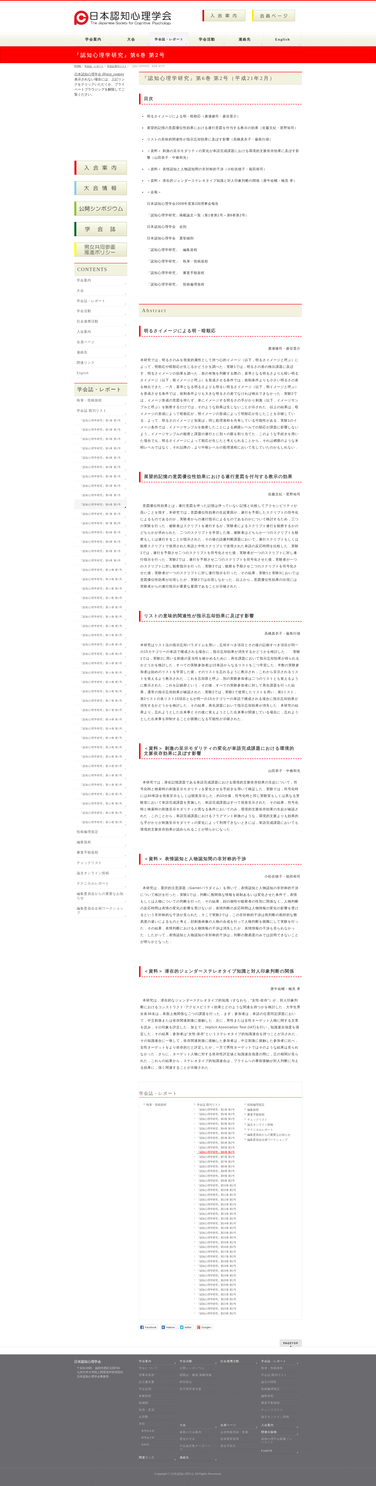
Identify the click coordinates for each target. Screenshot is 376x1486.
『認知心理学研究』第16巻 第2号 (216, 1246)
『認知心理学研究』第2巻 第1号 (216, 1114)
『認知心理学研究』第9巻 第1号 (216, 1175)
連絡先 (82, 352)
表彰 (142, 1423)
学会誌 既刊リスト (209, 1104)
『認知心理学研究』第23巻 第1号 (216, 1308)
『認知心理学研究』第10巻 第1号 (216, 1185)
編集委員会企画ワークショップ (267, 1139)
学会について (148, 1368)
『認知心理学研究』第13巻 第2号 (216, 1218)
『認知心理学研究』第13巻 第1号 (216, 1213)
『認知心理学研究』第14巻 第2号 (216, 1227)
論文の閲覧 (269, 1381)
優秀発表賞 (147, 1430)
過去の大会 (187, 1438)
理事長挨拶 (146, 1375)
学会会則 (145, 1388)
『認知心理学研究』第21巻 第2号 (216, 1294)
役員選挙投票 (229, 1438)
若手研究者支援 (190, 1388)
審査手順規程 (255, 1114)
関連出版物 (269, 1432)
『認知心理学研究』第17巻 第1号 (216, 1251)
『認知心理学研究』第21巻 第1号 (216, 1289)
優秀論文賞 (147, 1437)
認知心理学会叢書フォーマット (276, 1440)
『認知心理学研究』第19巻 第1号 (216, 1270)
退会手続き (228, 1445)
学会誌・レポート (158, 1093)
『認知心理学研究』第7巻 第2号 (216, 1161)
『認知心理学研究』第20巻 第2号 (216, 1284)
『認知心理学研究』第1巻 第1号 (216, 1109)
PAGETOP (290, 1343)
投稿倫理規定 (255, 1104)
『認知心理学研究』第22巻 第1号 (216, 1299)
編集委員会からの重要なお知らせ (268, 1134)
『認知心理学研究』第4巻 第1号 (216, 1128)
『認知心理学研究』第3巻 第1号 (216, 1118)
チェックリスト (257, 1119)
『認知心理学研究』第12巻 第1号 (216, 1204)
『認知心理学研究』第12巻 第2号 (216, 1208)
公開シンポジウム (192, 1368)
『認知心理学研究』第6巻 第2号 (216, 1152)
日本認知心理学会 (182, 1473)
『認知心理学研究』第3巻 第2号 (216, 1123)
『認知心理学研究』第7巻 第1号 (216, 1156)
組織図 (143, 1402)
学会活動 (84, 311)
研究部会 (186, 1381)
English (83, 373)
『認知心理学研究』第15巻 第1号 (216, 1232)
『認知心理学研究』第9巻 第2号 (216, 1180)
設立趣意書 (146, 1381)
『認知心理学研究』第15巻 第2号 (216, 1237)
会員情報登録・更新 (234, 1432)
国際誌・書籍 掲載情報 (196, 1375)
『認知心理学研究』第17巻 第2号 (216, 1256)
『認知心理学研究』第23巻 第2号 (216, 1313)
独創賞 (145, 1444)
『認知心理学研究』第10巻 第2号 (216, 1190)
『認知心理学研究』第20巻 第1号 (216, 1280)
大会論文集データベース (195, 1447)
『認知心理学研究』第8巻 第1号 (216, 1166)
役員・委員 (146, 1409)
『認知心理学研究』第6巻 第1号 (216, 1147)
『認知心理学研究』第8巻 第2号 (216, 1171)
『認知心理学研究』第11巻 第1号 (216, 1194)
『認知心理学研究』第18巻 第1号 (216, 1261)
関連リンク (86, 362)
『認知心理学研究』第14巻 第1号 (216, 1223)
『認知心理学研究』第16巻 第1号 (216, 1242)
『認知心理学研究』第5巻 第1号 (216, 1137)
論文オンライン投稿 (260, 1124)
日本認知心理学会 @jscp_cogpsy (99, 74)
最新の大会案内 (190, 1432)
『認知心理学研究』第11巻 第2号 (216, 1199)
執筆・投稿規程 (156, 1104)
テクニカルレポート (260, 1129)
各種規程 (145, 1395)
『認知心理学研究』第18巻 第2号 (216, 1265)
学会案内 (84, 280)
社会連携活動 (87, 321)
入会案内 (84, 332)
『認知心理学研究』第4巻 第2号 (216, 1133)
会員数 (143, 1416)
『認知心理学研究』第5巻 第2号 (216, 1142)
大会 (80, 290)
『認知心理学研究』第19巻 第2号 (216, 1275)
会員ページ (86, 342)
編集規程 (253, 1109)
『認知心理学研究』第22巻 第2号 (216, 1303)
